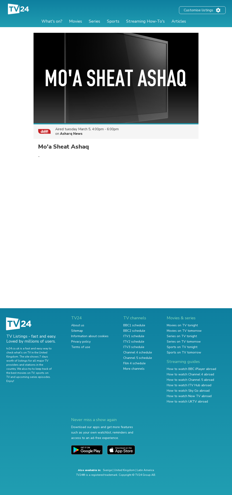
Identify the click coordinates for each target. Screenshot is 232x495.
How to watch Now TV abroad (189, 396)
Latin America (145, 470)
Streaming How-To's (145, 21)
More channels (134, 369)
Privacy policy (81, 341)
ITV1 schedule (133, 336)
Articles (179, 21)
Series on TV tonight (182, 336)
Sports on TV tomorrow (184, 352)
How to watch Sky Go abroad (188, 390)
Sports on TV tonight (182, 347)
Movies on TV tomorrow (184, 331)
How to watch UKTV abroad (187, 401)
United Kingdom (124, 470)
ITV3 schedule (133, 347)
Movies (75, 21)
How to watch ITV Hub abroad (189, 385)
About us (77, 325)
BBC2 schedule (134, 331)
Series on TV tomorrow (184, 341)
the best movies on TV (20, 373)
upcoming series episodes (33, 377)
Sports (113, 21)
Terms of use (80, 347)
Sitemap (77, 331)
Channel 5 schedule (137, 358)
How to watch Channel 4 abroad (190, 374)
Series (94, 21)
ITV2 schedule (133, 341)
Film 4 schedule (134, 363)
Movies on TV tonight (182, 325)
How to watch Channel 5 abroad (190, 380)
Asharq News (71, 133)
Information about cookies (90, 336)
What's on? (51, 21)
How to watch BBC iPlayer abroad (191, 369)
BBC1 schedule (134, 325)
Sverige (107, 470)
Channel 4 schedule (137, 352)
